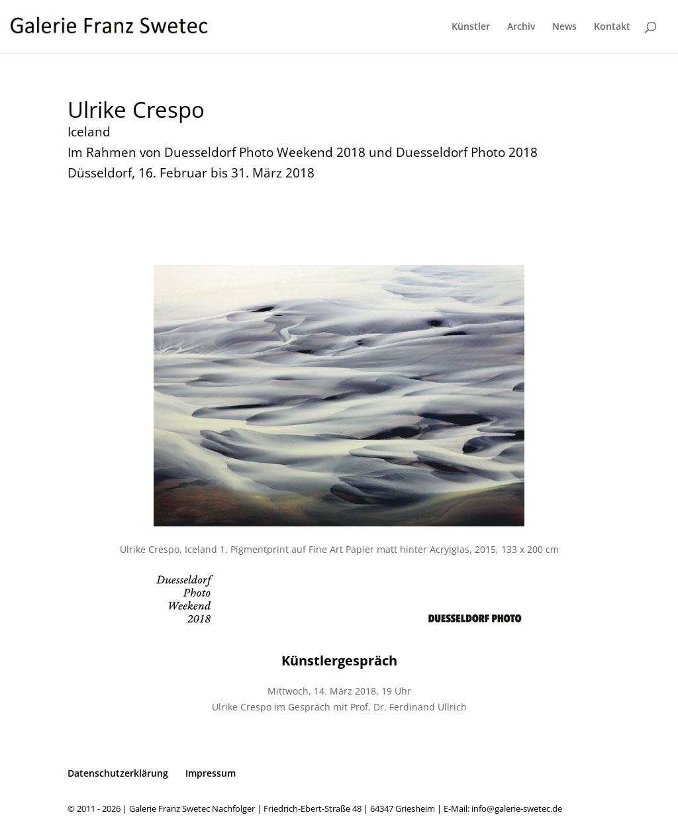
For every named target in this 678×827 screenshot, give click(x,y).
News (564, 27)
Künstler (471, 27)
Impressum (210, 773)
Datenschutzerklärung (118, 773)
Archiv (521, 27)
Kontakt (612, 27)
